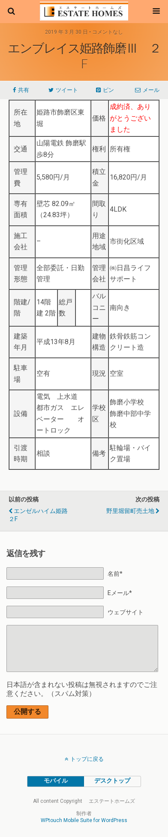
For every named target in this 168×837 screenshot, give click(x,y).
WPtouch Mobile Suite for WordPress (84, 820)
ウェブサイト (126, 612)
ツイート (67, 90)
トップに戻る (87, 759)
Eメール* (120, 593)
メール (151, 90)
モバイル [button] (56, 780)
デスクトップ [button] (112, 780)
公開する (27, 711)
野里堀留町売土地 (130, 511)
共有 (23, 90)
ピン (108, 90)
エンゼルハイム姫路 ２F (41, 515)
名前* (115, 574)
